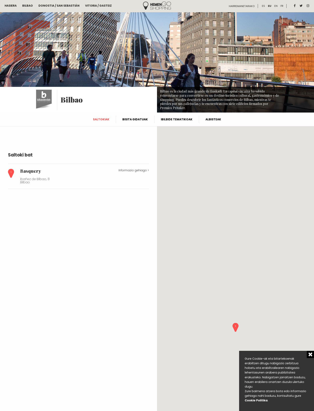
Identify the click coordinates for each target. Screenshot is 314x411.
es (263, 6)
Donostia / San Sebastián (59, 6)
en (276, 6)
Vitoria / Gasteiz (98, 6)
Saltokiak (101, 119)
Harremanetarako (242, 6)
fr (282, 6)
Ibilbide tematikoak (176, 119)
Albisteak (213, 119)
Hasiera (11, 6)
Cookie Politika (256, 400)
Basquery (30, 171)
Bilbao (27, 6)
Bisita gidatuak (135, 119)
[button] (235, 327)
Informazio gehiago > (134, 170)
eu (269, 6)
